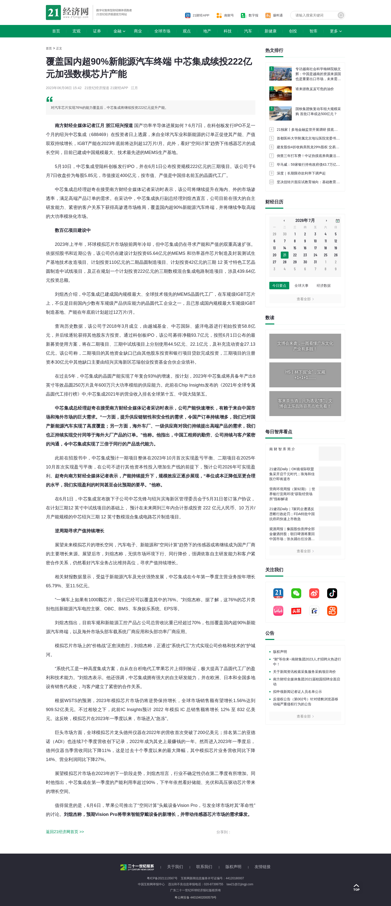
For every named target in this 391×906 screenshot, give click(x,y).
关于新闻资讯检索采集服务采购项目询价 (304, 672)
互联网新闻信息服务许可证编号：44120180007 (212, 878)
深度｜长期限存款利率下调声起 (301, 173)
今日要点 (279, 286)
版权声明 (280, 652)
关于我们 (175, 867)
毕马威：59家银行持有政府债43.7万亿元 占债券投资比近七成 (324, 164)
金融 (117, 31)
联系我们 (204, 867)
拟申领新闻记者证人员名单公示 (297, 692)
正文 (59, 48)
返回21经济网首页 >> (65, 832)
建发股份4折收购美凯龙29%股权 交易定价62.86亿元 (317, 147)
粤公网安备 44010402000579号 (196, 897)
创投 (293, 31)
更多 (334, 31)
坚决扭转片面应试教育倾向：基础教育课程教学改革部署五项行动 (327, 182)
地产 (207, 31)
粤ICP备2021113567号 (162, 878)
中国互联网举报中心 (151, 884)
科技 (228, 31)
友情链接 (263, 867)
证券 (97, 31)
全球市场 (162, 31)
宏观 (77, 31)
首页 (56, 31)
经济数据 (324, 286)
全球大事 (301, 286)
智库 (313, 31)
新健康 (271, 31)
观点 (187, 31)
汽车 (248, 31)
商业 (138, 31)
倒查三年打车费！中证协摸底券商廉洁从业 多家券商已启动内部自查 (330, 156)
